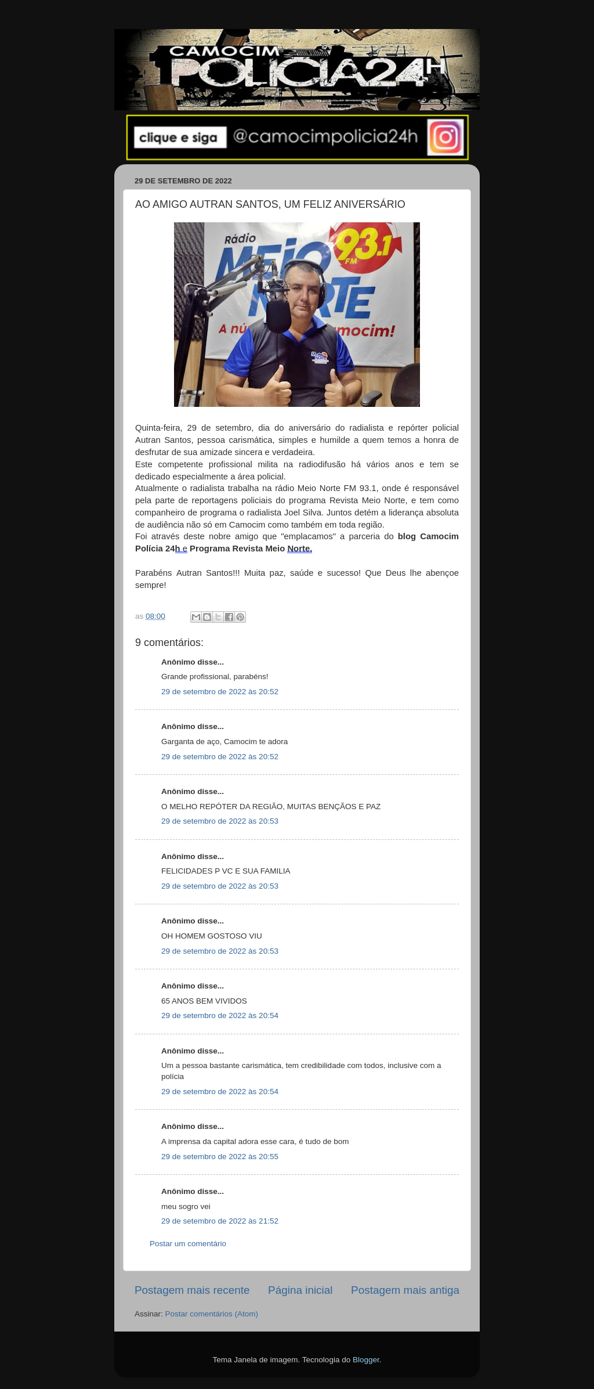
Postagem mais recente (192, 1290)
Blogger (366, 1359)
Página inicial (300, 1290)
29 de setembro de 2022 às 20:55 (219, 1156)
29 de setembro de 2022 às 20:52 (219, 691)
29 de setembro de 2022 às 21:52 (219, 1221)
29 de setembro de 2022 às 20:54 (219, 1015)
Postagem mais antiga (405, 1290)
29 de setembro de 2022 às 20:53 (219, 821)
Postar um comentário (188, 1243)
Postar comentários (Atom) (212, 1313)
